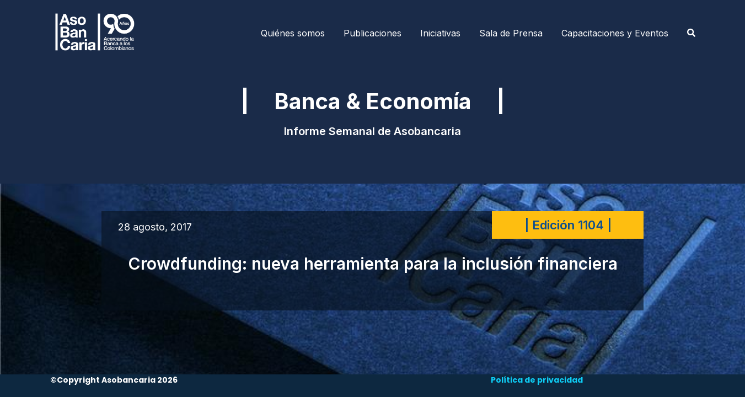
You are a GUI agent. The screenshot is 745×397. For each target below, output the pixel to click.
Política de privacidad (537, 379)
